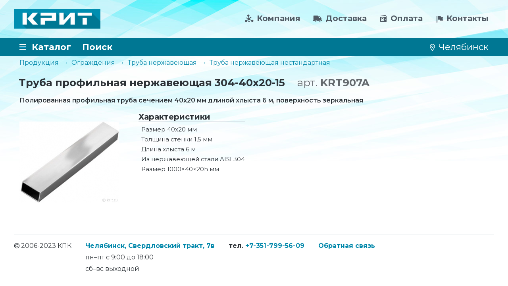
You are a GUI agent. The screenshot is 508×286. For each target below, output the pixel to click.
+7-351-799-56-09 (274, 245)
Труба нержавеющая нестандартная (270, 62)
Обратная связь (346, 245)
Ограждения (93, 62)
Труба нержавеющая (162, 62)
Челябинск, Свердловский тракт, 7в (150, 245)
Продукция (39, 62)
